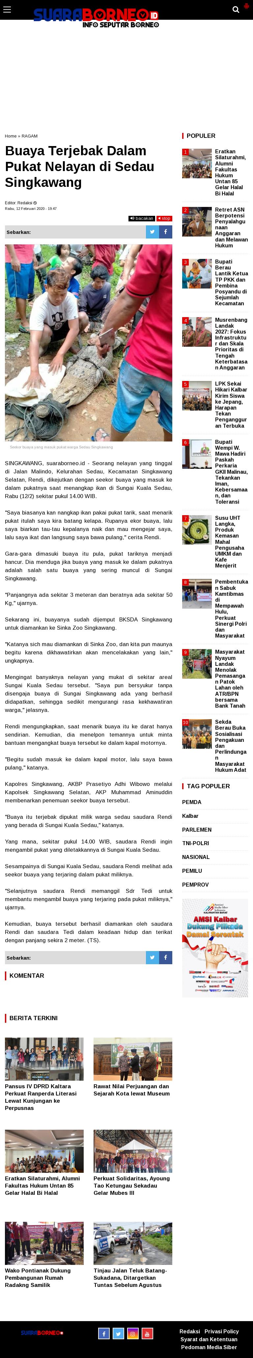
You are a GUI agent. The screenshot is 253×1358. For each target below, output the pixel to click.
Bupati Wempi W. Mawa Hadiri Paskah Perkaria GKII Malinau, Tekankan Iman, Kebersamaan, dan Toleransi (231, 472)
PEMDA (192, 802)
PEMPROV (195, 885)
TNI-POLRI (195, 843)
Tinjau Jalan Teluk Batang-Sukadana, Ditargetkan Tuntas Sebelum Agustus (130, 1278)
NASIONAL (196, 857)
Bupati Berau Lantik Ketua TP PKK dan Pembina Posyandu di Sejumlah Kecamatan (231, 282)
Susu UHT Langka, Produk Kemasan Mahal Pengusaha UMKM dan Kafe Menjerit (229, 542)
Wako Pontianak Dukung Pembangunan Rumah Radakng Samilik (38, 1278)
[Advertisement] (126, 80)
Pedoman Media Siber (209, 1347)
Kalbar (190, 816)
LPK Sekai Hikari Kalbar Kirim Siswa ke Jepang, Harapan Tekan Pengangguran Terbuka (231, 404)
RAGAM (30, 136)
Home (10, 136)
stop (164, 218)
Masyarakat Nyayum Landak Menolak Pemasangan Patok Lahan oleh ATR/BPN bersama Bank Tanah (230, 679)
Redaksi (190, 1331)
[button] (246, 3)
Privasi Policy (222, 1331)
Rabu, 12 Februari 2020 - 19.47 (31, 209)
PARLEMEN (196, 830)
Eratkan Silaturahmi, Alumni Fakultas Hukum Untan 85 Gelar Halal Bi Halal (42, 1185)
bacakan (141, 218)
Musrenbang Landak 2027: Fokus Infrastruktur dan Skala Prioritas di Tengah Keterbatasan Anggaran (231, 344)
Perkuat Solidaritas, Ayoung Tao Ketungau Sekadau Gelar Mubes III (132, 1185)
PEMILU (192, 871)
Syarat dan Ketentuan (209, 1339)
